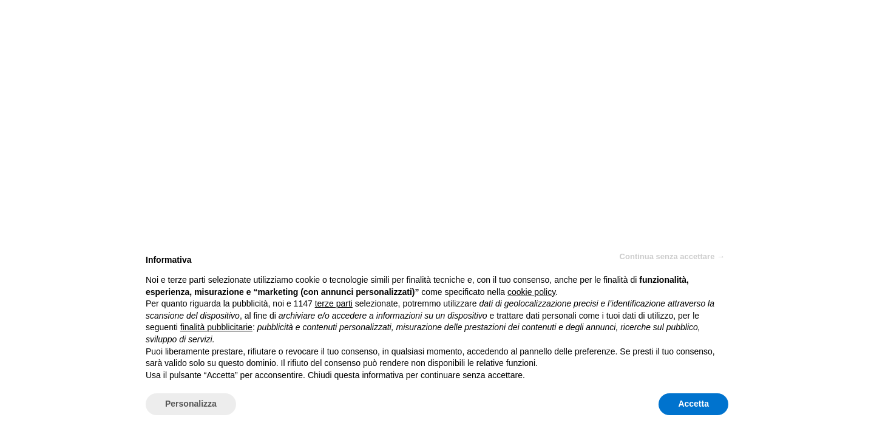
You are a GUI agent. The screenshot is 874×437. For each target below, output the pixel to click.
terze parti (334, 303)
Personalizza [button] (191, 403)
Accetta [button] (693, 403)
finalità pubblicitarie (216, 327)
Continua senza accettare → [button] (672, 256)
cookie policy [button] (531, 292)
